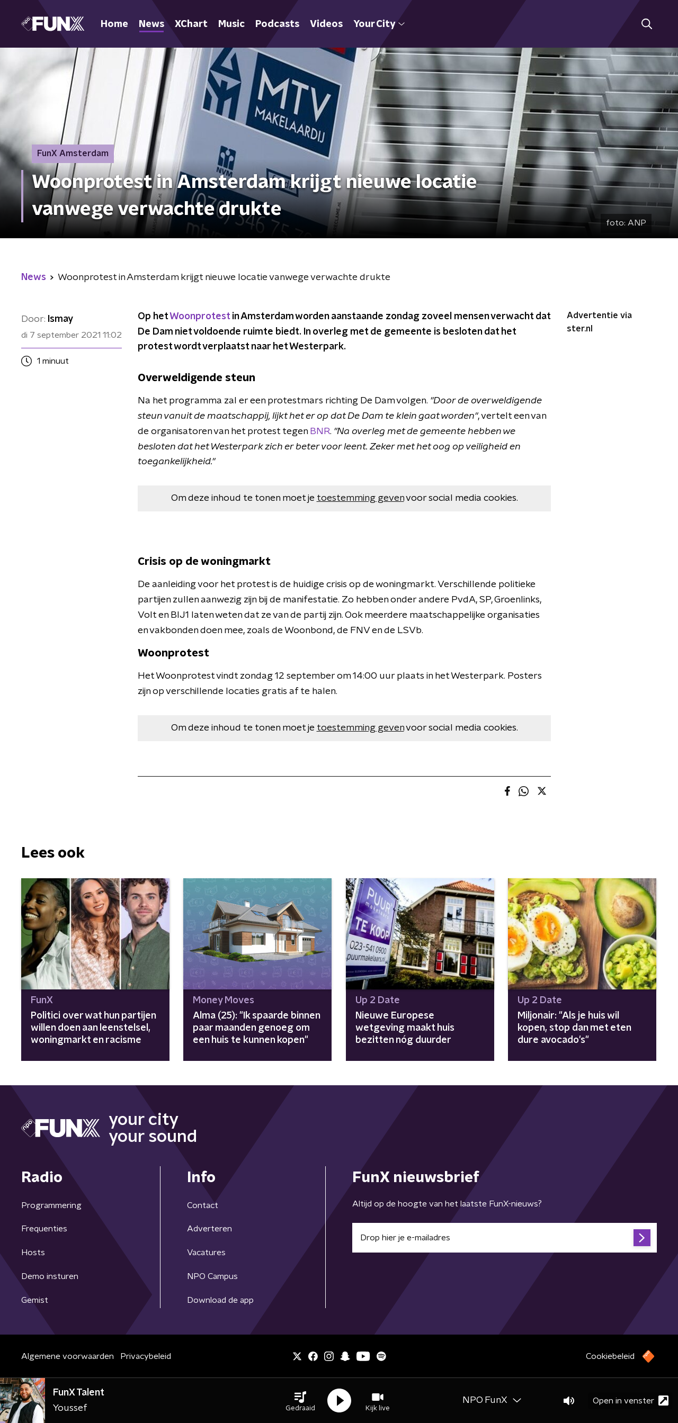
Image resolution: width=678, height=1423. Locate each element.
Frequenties (44, 1228)
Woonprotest (200, 316)
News (151, 24)
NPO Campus (212, 1276)
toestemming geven (360, 498)
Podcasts (277, 24)
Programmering (51, 1205)
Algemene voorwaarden (67, 1356)
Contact (202, 1205)
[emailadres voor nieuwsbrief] (504, 1238)
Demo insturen (49, 1276)
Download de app (220, 1300)
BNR (320, 431)
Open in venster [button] (630, 1400)
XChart (191, 24)
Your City (379, 24)
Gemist (34, 1300)
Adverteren (209, 1228)
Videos (326, 24)
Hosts (33, 1252)
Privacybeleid (145, 1356)
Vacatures (206, 1252)
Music (231, 24)
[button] (300, 1401)
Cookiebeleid (610, 1356)
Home (114, 24)
